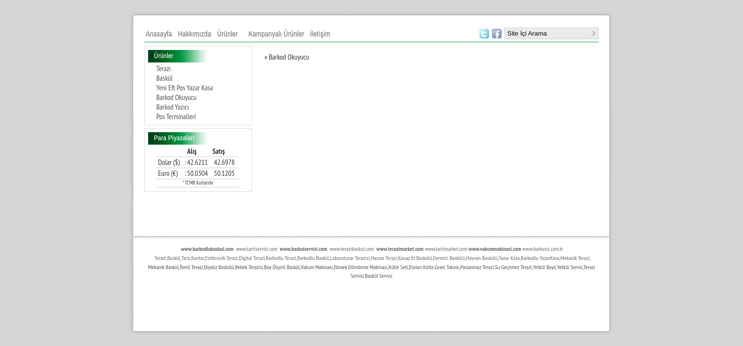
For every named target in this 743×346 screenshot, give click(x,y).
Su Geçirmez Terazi (513, 267)
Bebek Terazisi (249, 267)
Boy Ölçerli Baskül (282, 267)
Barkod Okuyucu (176, 97)
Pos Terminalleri (176, 116)
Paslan (466, 267)
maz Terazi (483, 267)
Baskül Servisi (378, 275)
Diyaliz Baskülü (219, 267)
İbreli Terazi (191, 267)
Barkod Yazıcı (172, 106)
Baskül (164, 78)
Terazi (163, 68)
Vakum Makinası (317, 267)
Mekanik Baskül (163, 267)
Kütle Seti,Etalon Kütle (411, 267)
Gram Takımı (447, 267)
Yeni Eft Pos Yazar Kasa (184, 87)
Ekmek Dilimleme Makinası (360, 267)
